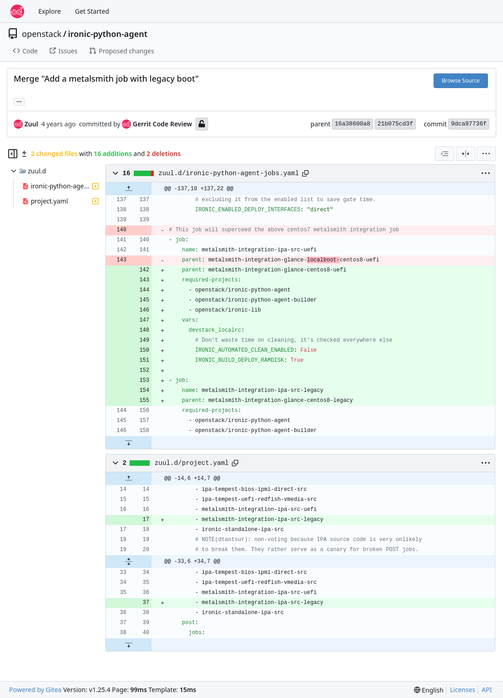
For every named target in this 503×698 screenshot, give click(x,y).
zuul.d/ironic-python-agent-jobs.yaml (228, 173)
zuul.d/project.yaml (192, 463)
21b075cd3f (395, 123)
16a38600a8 (352, 123)
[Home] (17, 11)
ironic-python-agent (107, 33)
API (487, 689)
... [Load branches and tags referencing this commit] (19, 101)
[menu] (486, 153)
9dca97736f (469, 123)
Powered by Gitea (35, 689)
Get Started (92, 11)
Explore (49, 11)
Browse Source (461, 80)
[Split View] (465, 153)
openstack (42, 33)
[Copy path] (305, 173)
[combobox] (444, 153)
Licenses (463, 689)
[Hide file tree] (12, 153)
